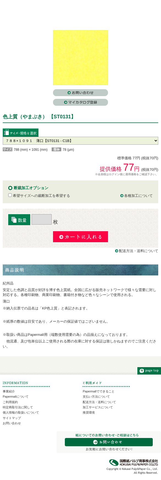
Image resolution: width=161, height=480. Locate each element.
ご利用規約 (10, 402)
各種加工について (138, 196)
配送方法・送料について (138, 251)
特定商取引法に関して (18, 407)
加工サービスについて (98, 407)
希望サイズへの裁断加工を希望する (39, 196)
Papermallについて (16, 396)
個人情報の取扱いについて (21, 412)
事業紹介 (9, 391)
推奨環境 (89, 412)
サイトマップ (12, 418)
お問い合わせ (12, 423)
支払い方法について (96, 396)
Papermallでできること (99, 391)
